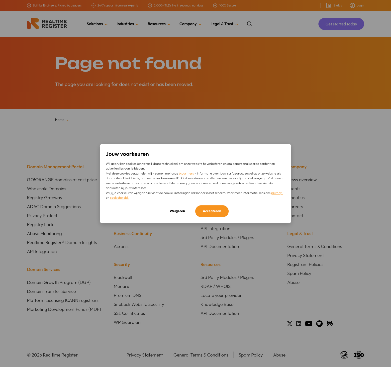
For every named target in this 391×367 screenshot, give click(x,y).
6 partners (186, 173)
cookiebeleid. (119, 197)
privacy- (277, 193)
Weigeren (177, 211)
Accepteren (212, 211)
